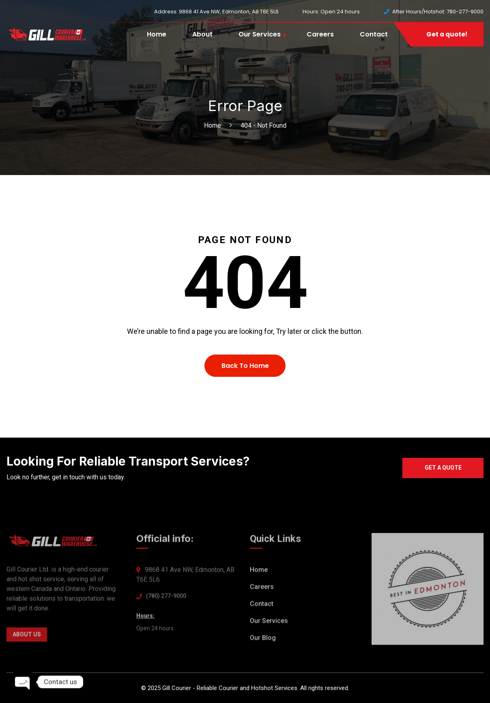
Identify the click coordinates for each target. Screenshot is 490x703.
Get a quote (443, 467)
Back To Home (245, 365)
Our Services (260, 34)
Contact (374, 34)
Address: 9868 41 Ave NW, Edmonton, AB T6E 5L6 (216, 11)
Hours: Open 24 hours (331, 11)
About (202, 34)
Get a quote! (446, 34)
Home (156, 34)
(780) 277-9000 (166, 597)
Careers (320, 34)
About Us (27, 636)
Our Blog (263, 639)
